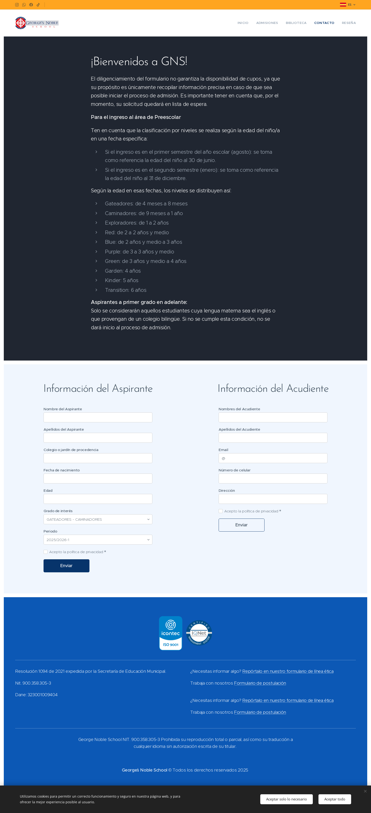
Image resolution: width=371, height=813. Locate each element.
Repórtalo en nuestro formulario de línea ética (287, 671)
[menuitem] (248, 23)
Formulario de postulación (260, 683)
